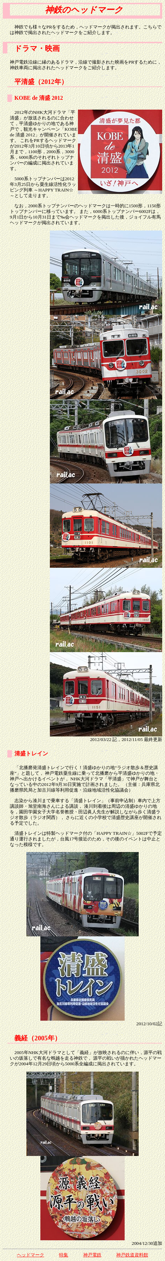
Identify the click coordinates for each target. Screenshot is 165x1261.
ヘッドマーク (30, 1254)
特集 (63, 1254)
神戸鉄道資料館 (132, 1254)
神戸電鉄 (92, 1254)
